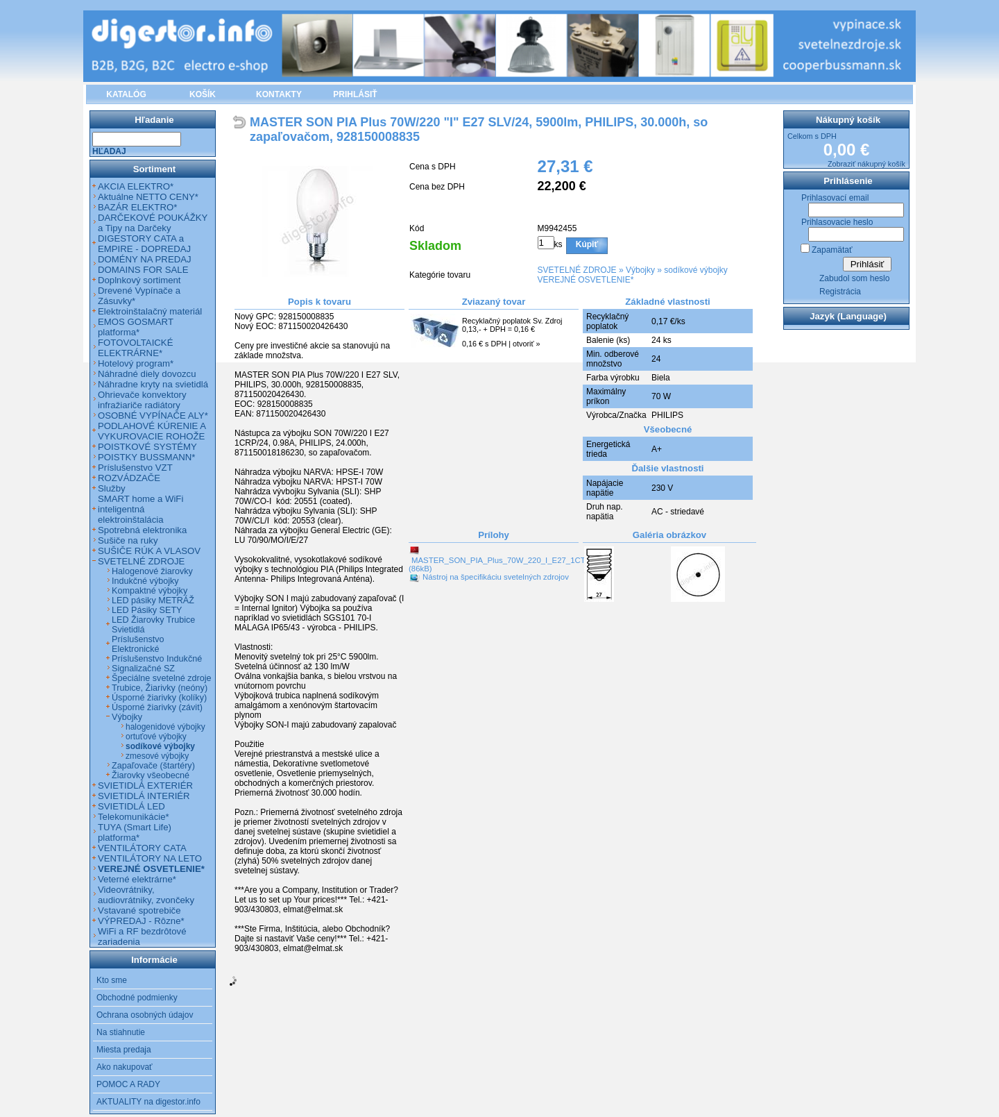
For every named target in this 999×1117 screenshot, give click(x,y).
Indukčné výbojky (145, 581)
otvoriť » (526, 343)
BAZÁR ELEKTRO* (137, 207)
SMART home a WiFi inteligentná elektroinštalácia (140, 509)
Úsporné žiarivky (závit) (157, 707)
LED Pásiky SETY (147, 610)
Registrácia (840, 291)
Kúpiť (587, 244)
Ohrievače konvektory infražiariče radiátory (142, 399)
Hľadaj (109, 151)
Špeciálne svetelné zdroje (162, 678)
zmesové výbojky (157, 756)
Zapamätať (832, 250)
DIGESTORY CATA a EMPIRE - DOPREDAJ (144, 243)
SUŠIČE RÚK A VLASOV (149, 551)
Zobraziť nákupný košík (866, 164)
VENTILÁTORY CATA (142, 848)
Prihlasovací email (835, 198)
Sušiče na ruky (128, 540)
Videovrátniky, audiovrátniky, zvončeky (146, 894)
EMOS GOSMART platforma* (135, 327)
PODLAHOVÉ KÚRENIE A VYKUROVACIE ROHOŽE (151, 431)
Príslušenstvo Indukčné (157, 659)
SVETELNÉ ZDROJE (577, 270)
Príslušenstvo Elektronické (138, 644)
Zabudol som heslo (854, 278)
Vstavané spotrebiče (139, 910)
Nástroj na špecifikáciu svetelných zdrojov (495, 577)
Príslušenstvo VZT (135, 467)
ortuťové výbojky (156, 736)
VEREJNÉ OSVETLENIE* (586, 280)
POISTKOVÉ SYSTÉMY (147, 447)
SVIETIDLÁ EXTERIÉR (145, 785)
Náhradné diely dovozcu (147, 374)
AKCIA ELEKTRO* (135, 186)
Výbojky (640, 270)
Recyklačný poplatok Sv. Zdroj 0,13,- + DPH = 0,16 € (512, 325)
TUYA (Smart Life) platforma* (134, 832)
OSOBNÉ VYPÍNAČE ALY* (153, 415)
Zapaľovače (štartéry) (153, 766)
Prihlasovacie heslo (837, 222)
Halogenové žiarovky (152, 571)
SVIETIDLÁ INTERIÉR (144, 796)
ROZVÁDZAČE (129, 478)
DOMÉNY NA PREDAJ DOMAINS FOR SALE (144, 264)
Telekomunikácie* (133, 817)
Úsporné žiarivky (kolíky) (159, 698)
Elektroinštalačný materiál (150, 311)
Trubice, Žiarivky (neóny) (159, 688)
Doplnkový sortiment (139, 280)
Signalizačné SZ (143, 668)
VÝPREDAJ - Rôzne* (141, 921)
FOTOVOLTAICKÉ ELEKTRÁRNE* (135, 347)
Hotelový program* (135, 363)
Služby (112, 488)
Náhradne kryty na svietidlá (153, 384)
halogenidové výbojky (165, 727)
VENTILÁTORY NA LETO (150, 858)
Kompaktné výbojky (149, 591)
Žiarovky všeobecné (150, 775)
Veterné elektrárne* (137, 879)
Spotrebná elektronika (142, 530)
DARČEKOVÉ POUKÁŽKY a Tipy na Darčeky (152, 222)
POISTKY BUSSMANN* (146, 457)
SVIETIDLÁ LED (131, 806)
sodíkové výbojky (695, 270)
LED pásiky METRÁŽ (153, 600)
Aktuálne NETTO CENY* (148, 197)
